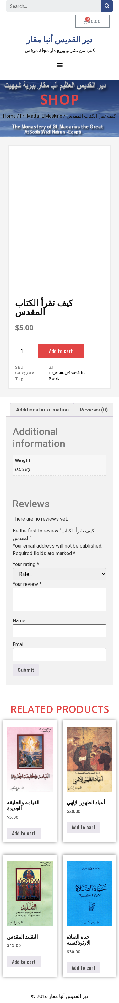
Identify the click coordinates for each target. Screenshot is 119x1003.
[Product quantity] (24, 351)
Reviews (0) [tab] (94, 410)
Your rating (26, 564)
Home (9, 116)
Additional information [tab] (42, 410)
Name (19, 620)
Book (54, 378)
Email (18, 644)
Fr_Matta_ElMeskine (41, 116)
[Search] (107, 6)
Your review (27, 584)
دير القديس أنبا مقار (59, 39)
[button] (59, 64)
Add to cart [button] (24, 833)
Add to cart (61, 351)
